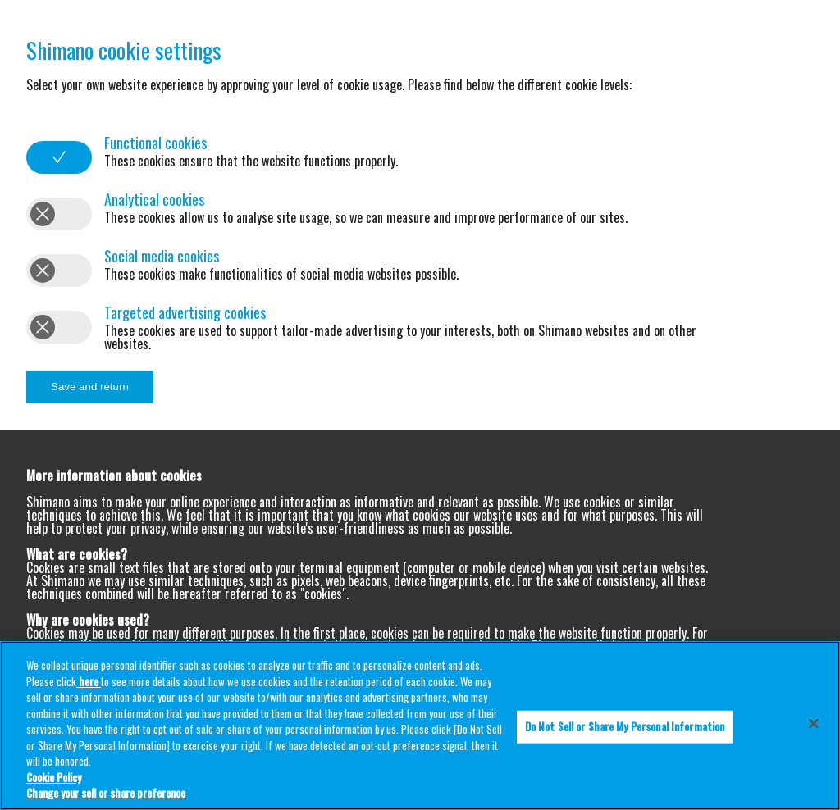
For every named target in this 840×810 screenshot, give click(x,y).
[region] (420, 725)
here (88, 681)
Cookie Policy (53, 777)
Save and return (90, 386)
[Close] (814, 724)
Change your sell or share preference (105, 793)
